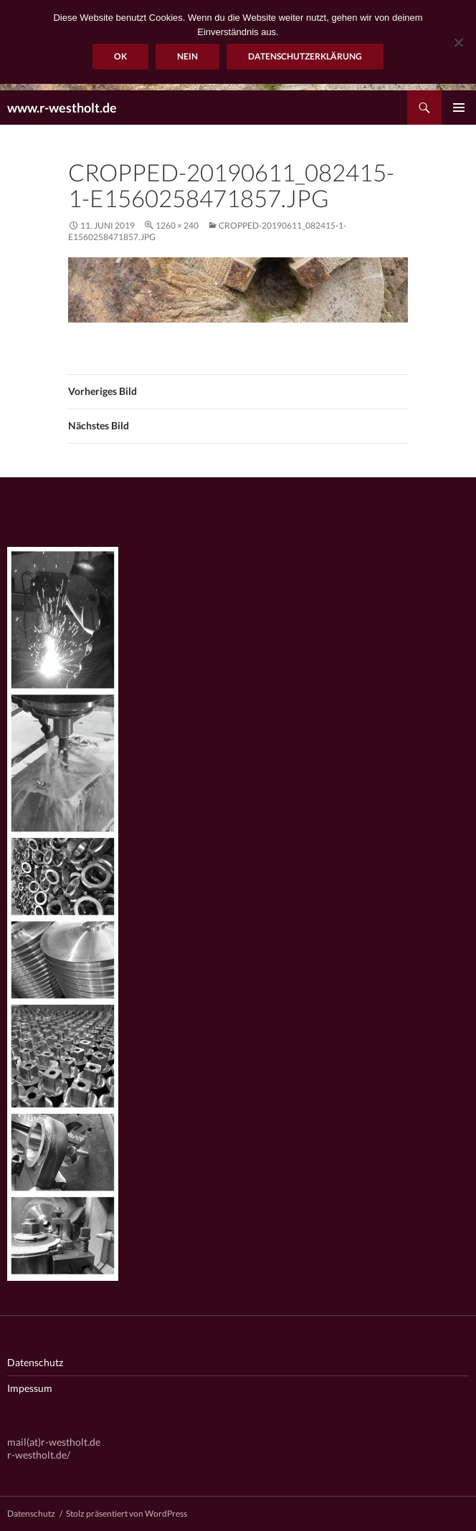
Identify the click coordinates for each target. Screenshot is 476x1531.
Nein (187, 56)
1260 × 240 (177, 225)
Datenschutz (35, 1362)
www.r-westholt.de (62, 107)
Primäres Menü (459, 107)
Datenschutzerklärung (305, 56)
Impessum (29, 1388)
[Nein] (458, 42)
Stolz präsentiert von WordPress (126, 1513)
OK (120, 56)
